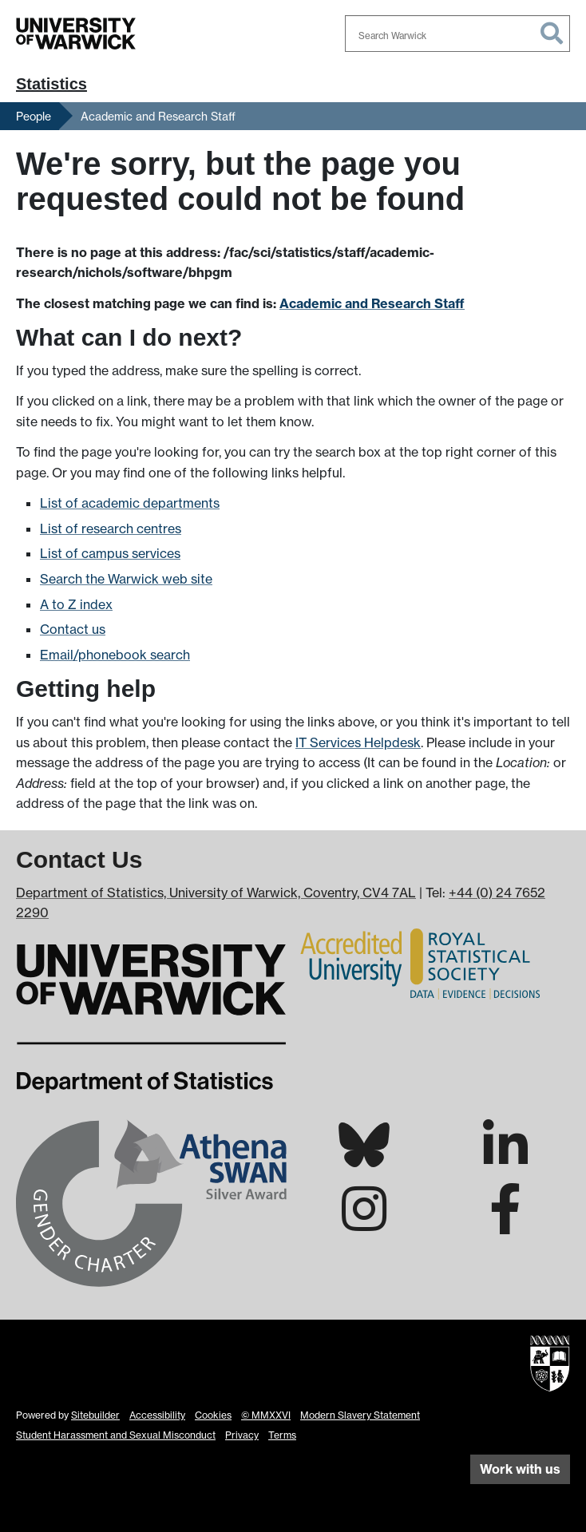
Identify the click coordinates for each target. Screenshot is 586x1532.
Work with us (520, 1469)
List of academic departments (130, 503)
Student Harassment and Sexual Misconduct (116, 1435)
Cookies (213, 1415)
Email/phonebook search (115, 655)
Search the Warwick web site (126, 579)
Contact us (72, 629)
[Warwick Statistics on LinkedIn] (505, 1159)
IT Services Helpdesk (358, 742)
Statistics (51, 84)
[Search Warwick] (457, 33)
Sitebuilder (95, 1415)
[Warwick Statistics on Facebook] (505, 1223)
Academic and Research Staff (158, 116)
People (33, 116)
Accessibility (157, 1415)
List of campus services (110, 553)
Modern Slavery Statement (360, 1415)
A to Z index (76, 604)
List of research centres (110, 528)
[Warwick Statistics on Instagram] (364, 1223)
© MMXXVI (266, 1415)
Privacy (242, 1435)
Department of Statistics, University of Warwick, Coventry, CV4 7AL (216, 893)
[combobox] (457, 33)
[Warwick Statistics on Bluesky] (364, 1158)
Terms (282, 1435)
